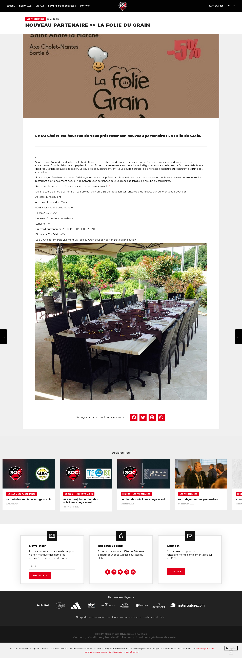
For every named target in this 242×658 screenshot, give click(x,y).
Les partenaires (35, 19)
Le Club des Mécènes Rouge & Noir (28, 512)
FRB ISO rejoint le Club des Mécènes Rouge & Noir (119, 512)
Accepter (231, 648)
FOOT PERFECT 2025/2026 (62, 6)
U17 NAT (40, 6)
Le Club (11, 507)
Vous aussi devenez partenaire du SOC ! (143, 631)
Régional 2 (25, 6)
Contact (85, 6)
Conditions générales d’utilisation (124, 652)
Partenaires (216, 6)
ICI (109, 186)
